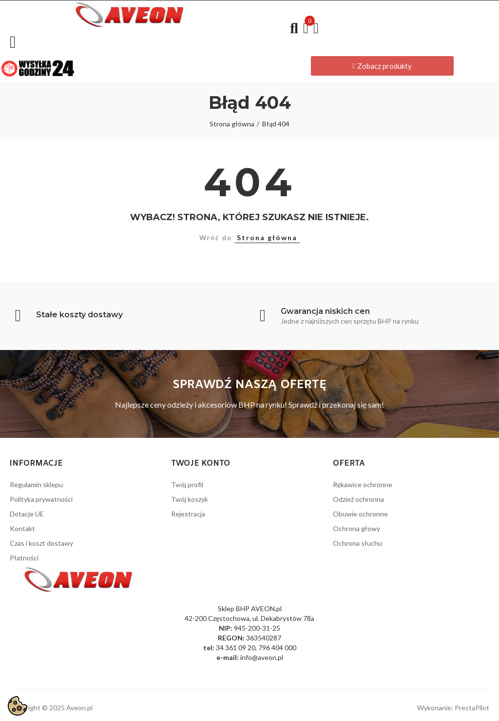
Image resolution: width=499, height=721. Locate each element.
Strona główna (267, 237)
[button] (382, 66)
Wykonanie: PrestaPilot (453, 707)
